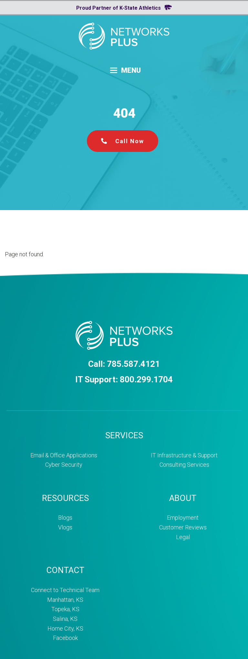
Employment (183, 517)
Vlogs (65, 527)
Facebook (65, 637)
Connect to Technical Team (65, 590)
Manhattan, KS (65, 599)
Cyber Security (63, 464)
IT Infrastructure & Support (184, 455)
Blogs (65, 517)
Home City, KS (65, 628)
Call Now (122, 141)
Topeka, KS (65, 609)
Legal (183, 537)
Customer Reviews (183, 527)
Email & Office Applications (63, 455)
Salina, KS (65, 618)
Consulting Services (184, 464)
